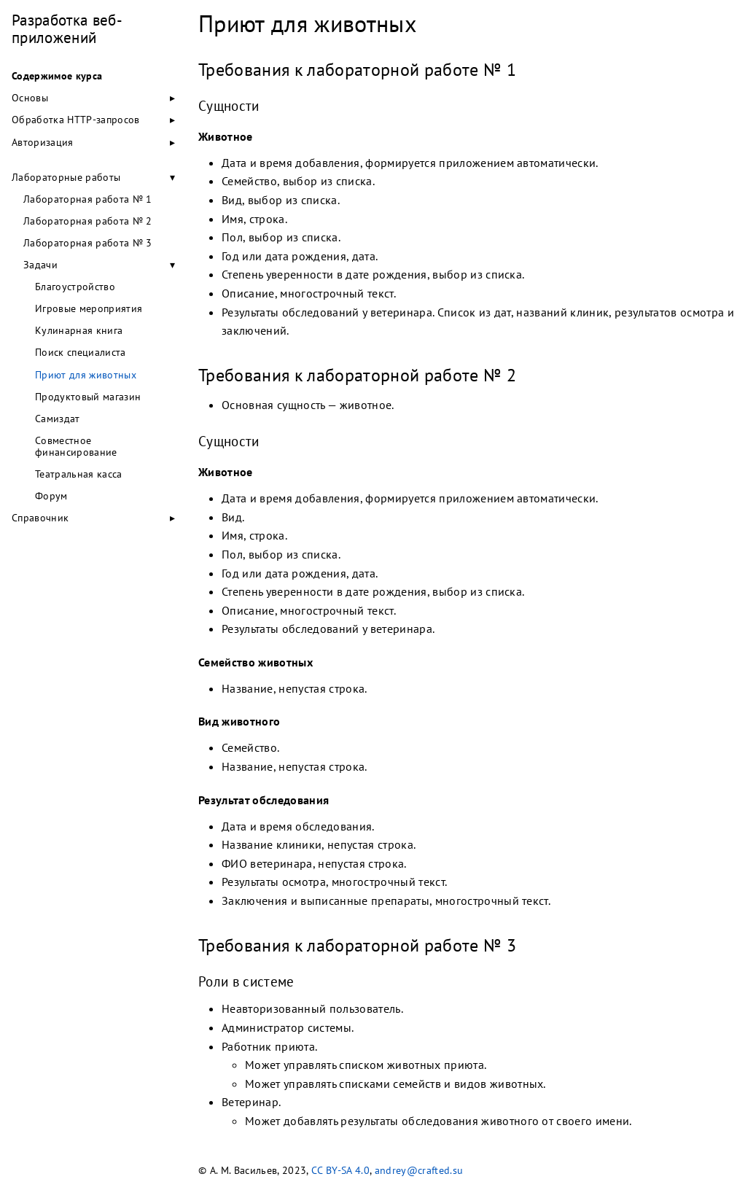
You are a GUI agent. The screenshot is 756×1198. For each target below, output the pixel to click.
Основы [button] (30, 98)
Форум (51, 496)
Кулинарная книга (78, 330)
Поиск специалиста (80, 352)
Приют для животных (85, 375)
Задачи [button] (40, 265)
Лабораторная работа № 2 (87, 221)
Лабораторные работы (66, 177)
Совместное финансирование (76, 446)
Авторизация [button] (43, 142)
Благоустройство (75, 286)
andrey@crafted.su (419, 1170)
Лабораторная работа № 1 (87, 199)
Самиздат (57, 418)
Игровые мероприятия (88, 308)
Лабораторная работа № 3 (87, 243)
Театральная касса (78, 474)
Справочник (40, 518)
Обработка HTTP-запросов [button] (76, 119)
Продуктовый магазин (88, 396)
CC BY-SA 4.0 (340, 1170)
